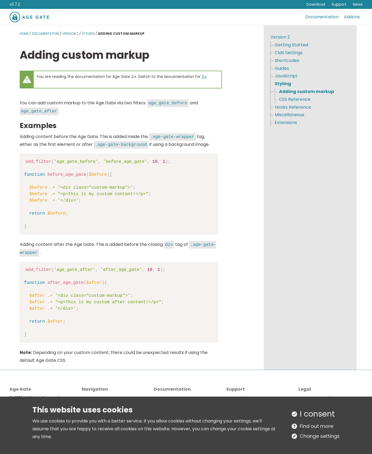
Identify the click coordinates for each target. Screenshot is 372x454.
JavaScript (286, 76)
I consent (317, 413)
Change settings (320, 436)
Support (339, 4)
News (358, 4)
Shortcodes (287, 60)
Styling (88, 33)
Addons (352, 17)
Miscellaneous (289, 115)
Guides (282, 68)
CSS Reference (295, 99)
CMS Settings (288, 53)
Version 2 (70, 33)
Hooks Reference (293, 107)
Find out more (316, 426)
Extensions (286, 122)
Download (315, 4)
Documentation (322, 17)
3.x (204, 76)
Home (24, 33)
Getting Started (291, 45)
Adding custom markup (306, 91)
